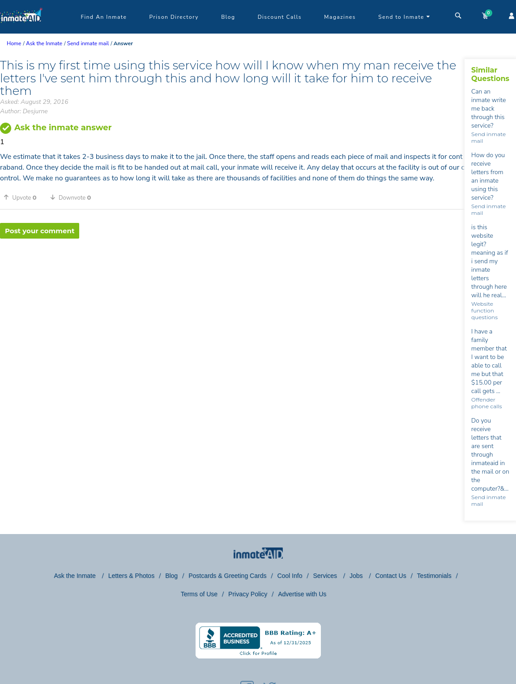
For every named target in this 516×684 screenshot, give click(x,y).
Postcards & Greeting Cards (227, 575)
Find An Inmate (104, 17)
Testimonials (434, 575)
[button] (23, 197)
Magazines (340, 17)
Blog (228, 17)
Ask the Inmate (75, 575)
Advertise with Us (302, 594)
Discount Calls (280, 17)
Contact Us (390, 575)
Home (14, 43)
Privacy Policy (247, 594)
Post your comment (39, 231)
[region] (232, 267)
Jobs (357, 575)
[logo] (21, 31)
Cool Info (289, 575)
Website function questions (484, 310)
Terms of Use (199, 594)
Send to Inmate (404, 17)
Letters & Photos (131, 575)
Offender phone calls (486, 403)
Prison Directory (174, 17)
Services (326, 575)
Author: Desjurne (24, 111)
